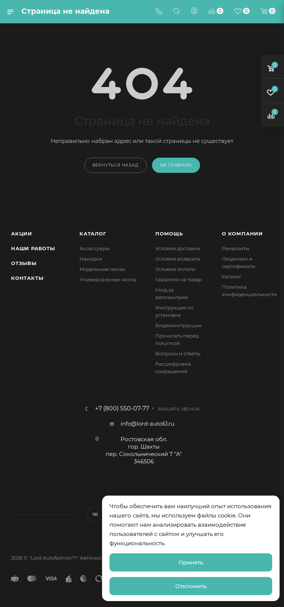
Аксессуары (94, 248)
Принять (191, 562)
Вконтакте (95, 514)
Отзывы (24, 263)
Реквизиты (235, 248)
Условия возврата (177, 259)
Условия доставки (177, 248)
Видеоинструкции (178, 325)
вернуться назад (115, 165)
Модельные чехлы (102, 269)
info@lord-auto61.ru (148, 423)
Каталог (93, 234)
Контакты (27, 278)
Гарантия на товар (178, 279)
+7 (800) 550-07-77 (122, 409)
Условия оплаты (175, 269)
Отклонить (191, 586)
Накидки (91, 259)
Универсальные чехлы (108, 279)
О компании (242, 234)
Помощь (169, 234)
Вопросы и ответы (177, 353)
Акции (21, 234)
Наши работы (33, 248)
